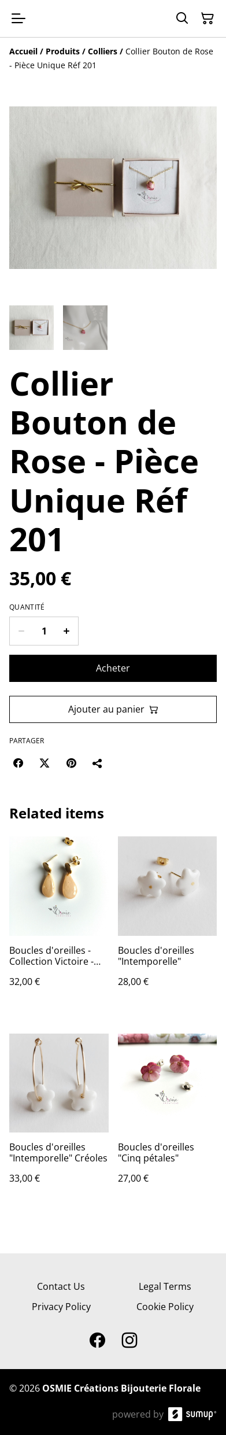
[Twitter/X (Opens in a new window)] (44, 763)
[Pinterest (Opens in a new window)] (71, 763)
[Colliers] (102, 51)
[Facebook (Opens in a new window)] (18, 763)
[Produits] (63, 51)
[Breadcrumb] (113, 58)
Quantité (27, 607)
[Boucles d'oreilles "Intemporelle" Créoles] (59, 1120)
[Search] (182, 18)
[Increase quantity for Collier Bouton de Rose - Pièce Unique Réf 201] (67, 631)
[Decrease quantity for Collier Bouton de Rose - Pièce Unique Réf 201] (21, 631)
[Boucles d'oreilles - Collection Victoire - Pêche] (59, 923)
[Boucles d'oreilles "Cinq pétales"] (167, 1120)
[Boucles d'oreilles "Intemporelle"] (167, 923)
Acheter (113, 668)
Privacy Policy (61, 1306)
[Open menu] (18, 18)
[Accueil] (23, 51)
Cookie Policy (165, 1306)
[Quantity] (44, 631)
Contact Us (61, 1286)
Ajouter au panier (113, 709)
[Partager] (97, 763)
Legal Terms (165, 1286)
